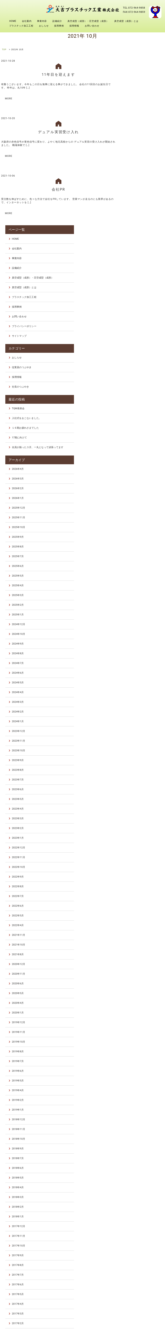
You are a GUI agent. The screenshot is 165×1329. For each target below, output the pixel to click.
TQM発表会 (136, 238)
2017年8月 (136, 1097)
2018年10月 (136, 971)
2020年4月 (136, 835)
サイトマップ (137, 167)
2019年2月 (136, 932)
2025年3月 (136, 427)
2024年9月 (136, 476)
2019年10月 (136, 874)
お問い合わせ (92, 26)
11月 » (161, 1253)
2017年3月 (136, 1146)
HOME (12, 21)
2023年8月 (136, 602)
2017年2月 (136, 1155)
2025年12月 (136, 340)
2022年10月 (136, 699)
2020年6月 (136, 816)
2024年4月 (136, 524)
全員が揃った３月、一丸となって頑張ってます (146, 278)
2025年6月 (136, 398)
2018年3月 (136, 1029)
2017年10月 (136, 1078)
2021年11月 (136, 767)
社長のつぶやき (138, 217)
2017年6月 (136, 1117)
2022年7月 (136, 728)
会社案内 (27, 21)
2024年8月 (136, 485)
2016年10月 (136, 1194)
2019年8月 (136, 884)
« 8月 (128, 1253)
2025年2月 (136, 437)
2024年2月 (136, 544)
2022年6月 (136, 738)
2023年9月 (136, 592)
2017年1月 (136, 1165)
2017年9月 (136, 1087)
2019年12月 (136, 854)
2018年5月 (136, 1010)
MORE (8, 98)
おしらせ (44, 26)
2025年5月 (136, 408)
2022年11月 (136, 689)
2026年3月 (136, 311)
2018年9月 (136, 981)
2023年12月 (136, 563)
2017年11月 (136, 1068)
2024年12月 (136, 456)
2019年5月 (136, 913)
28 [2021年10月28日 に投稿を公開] (144, 1279)
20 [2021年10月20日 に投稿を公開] (139, 1275)
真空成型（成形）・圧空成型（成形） (88, 21)
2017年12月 (136, 1058)
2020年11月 (136, 806)
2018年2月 (136, 1039)
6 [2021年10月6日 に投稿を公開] (138, 1267)
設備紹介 (57, 21)
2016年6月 (136, 1214)
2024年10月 (136, 466)
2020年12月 (136, 796)
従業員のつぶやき (140, 197)
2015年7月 (136, 1223)
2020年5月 (136, 825)
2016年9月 (136, 1204)
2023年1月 (136, 670)
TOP (4, 49)
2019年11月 (136, 864)
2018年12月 (136, 952)
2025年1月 (136, 447)
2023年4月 (136, 641)
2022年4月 (136, 757)
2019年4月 (136, 922)
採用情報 (74, 26)
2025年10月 (136, 359)
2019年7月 (136, 893)
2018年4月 (136, 1019)
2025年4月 (136, 418)
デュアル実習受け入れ (58, 131)
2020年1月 (136, 845)
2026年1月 (136, 330)
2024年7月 (136, 495)
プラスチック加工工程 (21, 26)
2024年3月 (136, 534)
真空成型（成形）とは (126, 21)
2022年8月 (136, 718)
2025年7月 (136, 388)
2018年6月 (136, 1000)
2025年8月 (136, 379)
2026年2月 (136, 320)
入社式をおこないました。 (144, 247)
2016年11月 (136, 1185)
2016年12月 (136, 1175)
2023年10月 (136, 583)
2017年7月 (136, 1107)
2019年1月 (136, 942)
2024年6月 (136, 505)
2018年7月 (136, 990)
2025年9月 (136, 369)
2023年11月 (136, 573)
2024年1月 (136, 553)
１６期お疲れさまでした (143, 257)
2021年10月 (136, 777)
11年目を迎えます (58, 74)
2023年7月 (136, 612)
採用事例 (59, 26)
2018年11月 (136, 961)
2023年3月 (136, 651)
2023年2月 (136, 660)
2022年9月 (136, 709)
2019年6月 (136, 903)
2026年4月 (136, 301)
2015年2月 (136, 1243)
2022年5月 (136, 748)
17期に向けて (137, 267)
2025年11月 (136, 350)
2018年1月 (136, 1049)
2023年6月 (136, 621)
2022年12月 (136, 680)
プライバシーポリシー (142, 157)
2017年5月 (136, 1126)
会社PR (58, 188)
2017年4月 (136, 1136)
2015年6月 (136, 1233)
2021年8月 (136, 786)
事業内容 (42, 21)
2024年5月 (136, 515)
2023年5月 (136, 631)
